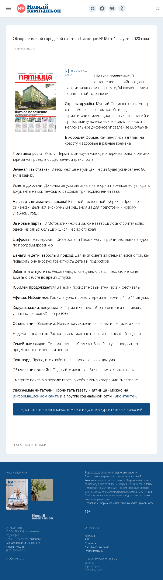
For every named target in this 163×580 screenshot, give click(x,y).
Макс (94, 547)
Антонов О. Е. (38, 539)
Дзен (88, 547)
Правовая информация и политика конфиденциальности (119, 503)
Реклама (90, 535)
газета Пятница (35, 445)
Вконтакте (104, 547)
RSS (87, 539)
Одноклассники (94, 551)
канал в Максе (68, 409)
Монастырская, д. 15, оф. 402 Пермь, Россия (23, 544)
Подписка (90, 543)
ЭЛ (141, 491)
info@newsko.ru (15, 558)
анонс (17, 445)
